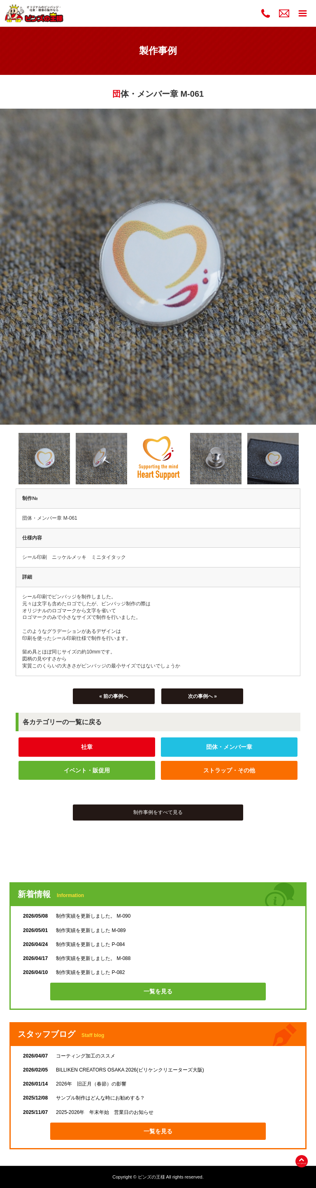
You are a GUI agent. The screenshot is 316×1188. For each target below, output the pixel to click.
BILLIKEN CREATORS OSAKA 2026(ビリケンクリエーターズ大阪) (113, 1070)
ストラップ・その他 (229, 770)
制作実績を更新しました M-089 (74, 930)
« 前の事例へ (113, 696)
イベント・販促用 (87, 770)
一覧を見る (158, 991)
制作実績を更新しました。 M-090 (76, 916)
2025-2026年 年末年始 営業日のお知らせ (88, 1112)
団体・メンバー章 (229, 747)
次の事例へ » (202, 696)
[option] (158, 267)
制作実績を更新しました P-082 (74, 972)
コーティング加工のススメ (69, 1056)
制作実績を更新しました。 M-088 (76, 958)
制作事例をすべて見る (158, 812)
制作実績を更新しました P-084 (74, 944)
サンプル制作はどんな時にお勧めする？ (84, 1098)
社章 (87, 747)
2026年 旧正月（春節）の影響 (74, 1084)
